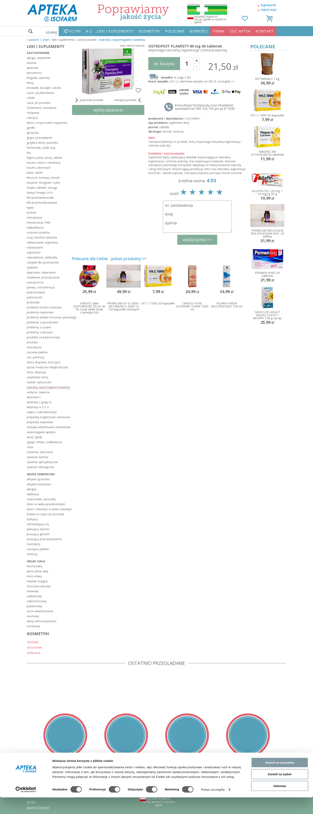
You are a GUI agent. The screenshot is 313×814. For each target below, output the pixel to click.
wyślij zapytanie (108, 110)
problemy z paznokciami (42, 322)
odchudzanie (35, 247)
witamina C (34, 397)
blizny (30, 83)
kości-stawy (34, 576)
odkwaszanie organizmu (42, 242)
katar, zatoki (35, 172)
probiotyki (33, 302)
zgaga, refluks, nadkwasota (44, 442)
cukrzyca (32, 118)
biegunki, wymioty (38, 78)
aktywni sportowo (38, 479)
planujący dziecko (38, 529)
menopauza (34, 217)
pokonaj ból (34, 297)
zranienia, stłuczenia (40, 452)
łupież (30, 207)
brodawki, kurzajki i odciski (44, 88)
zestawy (33, 642)
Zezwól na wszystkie (279, 779)
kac (29, 152)
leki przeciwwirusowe (40, 197)
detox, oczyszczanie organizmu (47, 123)
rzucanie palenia (37, 352)
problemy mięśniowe (40, 312)
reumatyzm (34, 347)
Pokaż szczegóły (213, 806)
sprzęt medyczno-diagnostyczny (47, 367)
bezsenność (34, 73)
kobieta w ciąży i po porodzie (45, 514)
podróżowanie (36, 292)
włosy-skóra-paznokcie (41, 621)
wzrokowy (33, 626)
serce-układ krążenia (40, 611)
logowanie (268, 5)
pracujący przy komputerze (44, 539)
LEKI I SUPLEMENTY (115, 31)
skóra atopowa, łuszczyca (43, 362)
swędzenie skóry (37, 377)
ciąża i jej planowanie (40, 93)
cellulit (31, 98)
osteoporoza (35, 282)
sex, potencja (35, 357)
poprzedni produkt (88, 100)
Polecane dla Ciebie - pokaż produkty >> (109, 258)
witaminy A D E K (38, 407)
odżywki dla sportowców (43, 262)
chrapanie (33, 113)
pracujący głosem (38, 534)
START (46, 40)
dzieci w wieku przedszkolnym (46, 504)
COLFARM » (192, 118)
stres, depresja (36, 372)
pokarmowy (34, 606)
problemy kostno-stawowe (44, 307)
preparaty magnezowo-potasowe (48, 417)
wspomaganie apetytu (41, 432)
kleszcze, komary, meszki (43, 177)
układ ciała (36, 561)
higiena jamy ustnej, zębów (44, 157)
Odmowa (279, 802)
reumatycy (33, 544)
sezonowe (34, 647)
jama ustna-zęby (37, 571)
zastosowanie (38, 53)
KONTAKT (265, 31)
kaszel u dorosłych (39, 167)
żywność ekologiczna (40, 467)
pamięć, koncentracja (40, 287)
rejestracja (268, 9)
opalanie (32, 267)
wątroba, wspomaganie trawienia (122, 40)
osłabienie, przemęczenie (43, 277)
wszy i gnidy (34, 437)
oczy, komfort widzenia (42, 237)
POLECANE (175, 31)
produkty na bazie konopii (43, 337)
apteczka (32, 68)
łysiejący (32, 519)
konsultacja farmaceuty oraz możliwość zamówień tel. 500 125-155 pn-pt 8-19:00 (205, 107)
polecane (33, 653)
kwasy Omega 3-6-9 (40, 192)
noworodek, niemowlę (41, 499)
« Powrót (33, 40)
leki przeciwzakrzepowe (42, 202)
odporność (34, 252)
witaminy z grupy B (39, 402)
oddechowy (34, 596)
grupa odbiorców (41, 474)
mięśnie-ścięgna (37, 581)
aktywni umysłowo (39, 484)
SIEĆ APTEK (240, 31)
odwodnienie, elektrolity (42, 257)
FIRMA (218, 31)
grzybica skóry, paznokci (42, 143)
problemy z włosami (40, 332)
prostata (32, 342)
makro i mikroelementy (42, 412)
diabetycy (33, 494)
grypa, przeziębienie (39, 138)
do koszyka (164, 63)
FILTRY (74, 31)
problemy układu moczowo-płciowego (48, 317)
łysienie (31, 212)
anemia (31, 63)
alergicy (32, 489)
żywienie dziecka (37, 457)
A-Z (89, 31)
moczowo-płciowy (39, 586)
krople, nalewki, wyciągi (42, 187)
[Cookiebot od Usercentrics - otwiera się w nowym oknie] (25, 806)
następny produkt (128, 100)
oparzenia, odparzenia (41, 272)
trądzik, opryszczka (39, 382)
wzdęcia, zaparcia (38, 392)
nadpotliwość (35, 227)
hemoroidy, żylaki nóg (41, 148)
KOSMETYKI (149, 31)
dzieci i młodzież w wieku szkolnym (48, 509)
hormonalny (34, 566)
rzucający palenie (38, 549)
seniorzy (32, 554)
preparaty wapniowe (40, 422)
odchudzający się (38, 524)
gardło (31, 128)
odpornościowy (37, 601)
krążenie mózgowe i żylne (43, 182)
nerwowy (33, 591)
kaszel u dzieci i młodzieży (43, 162)
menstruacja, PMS (39, 222)
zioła (30, 447)
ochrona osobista (38, 232)
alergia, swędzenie (39, 58)
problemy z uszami (39, 327)
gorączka (33, 133)
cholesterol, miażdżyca (41, 108)
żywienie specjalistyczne (42, 462)
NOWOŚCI (198, 31)
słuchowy (33, 616)
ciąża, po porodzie (39, 103)
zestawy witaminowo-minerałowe (48, 427)
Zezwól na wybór (280, 790)
